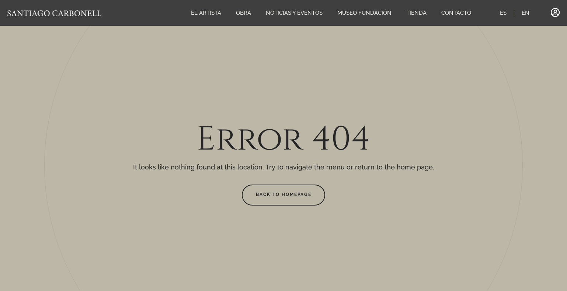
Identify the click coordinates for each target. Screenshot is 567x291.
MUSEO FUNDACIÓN (364, 13)
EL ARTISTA (206, 13)
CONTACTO (456, 13)
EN (525, 13)
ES (503, 13)
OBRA (243, 13)
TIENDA (416, 13)
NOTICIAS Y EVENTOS (294, 13)
